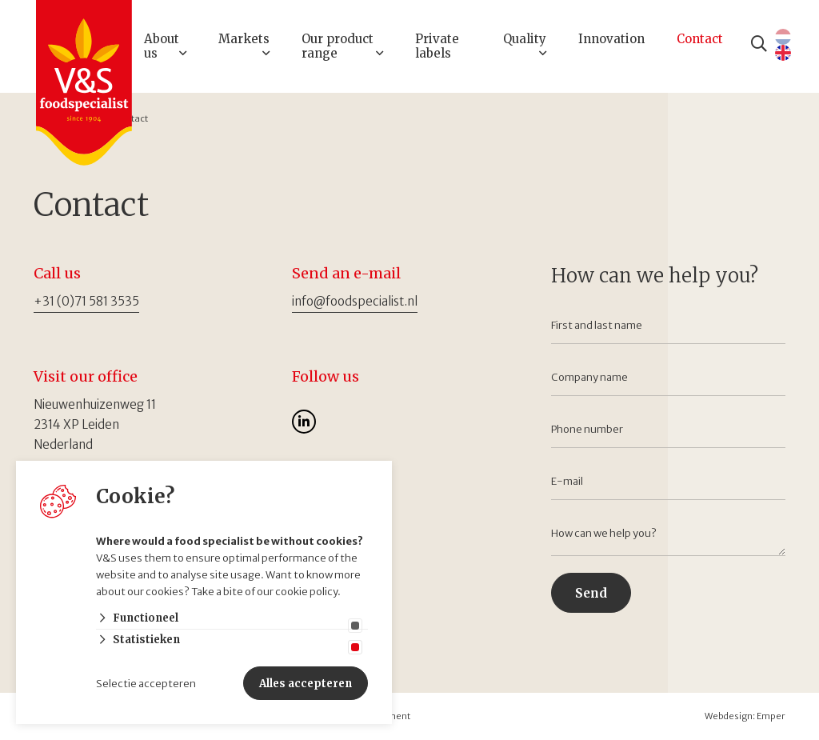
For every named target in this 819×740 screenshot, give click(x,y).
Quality (524, 38)
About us (161, 46)
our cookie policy (297, 591)
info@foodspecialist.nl (354, 301)
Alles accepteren (305, 683)
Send (591, 593)
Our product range (338, 46)
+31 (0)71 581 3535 (86, 301)
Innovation (611, 38)
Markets (244, 38)
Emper (771, 716)
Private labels (437, 46)
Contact (700, 38)
